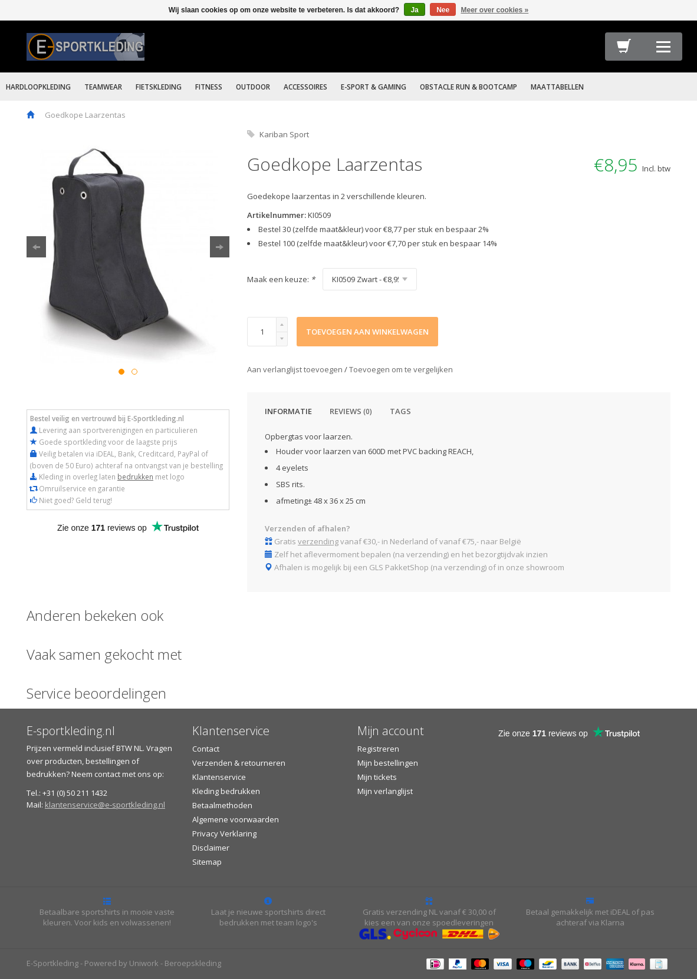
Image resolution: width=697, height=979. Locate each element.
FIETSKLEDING (159, 86)
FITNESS (208, 86)
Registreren (378, 748)
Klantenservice (219, 777)
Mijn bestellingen (387, 763)
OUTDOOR (253, 86)
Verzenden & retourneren (238, 763)
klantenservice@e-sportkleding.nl (105, 804)
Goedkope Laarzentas (85, 115)
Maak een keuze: (281, 279)
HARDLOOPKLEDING (38, 86)
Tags (400, 411)
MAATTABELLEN (557, 86)
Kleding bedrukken (226, 791)
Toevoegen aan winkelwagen (367, 331)
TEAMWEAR (103, 86)
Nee (442, 10)
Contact (205, 748)
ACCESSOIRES (305, 86)
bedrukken (135, 476)
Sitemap (207, 861)
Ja (414, 10)
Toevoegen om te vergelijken (401, 369)
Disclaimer (210, 847)
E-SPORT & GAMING (373, 86)
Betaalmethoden (222, 805)
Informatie (288, 411)
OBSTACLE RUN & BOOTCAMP (468, 86)
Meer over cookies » (495, 10)
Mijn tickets (377, 777)
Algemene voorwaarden (235, 819)
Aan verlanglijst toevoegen (295, 369)
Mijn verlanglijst (385, 791)
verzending (318, 541)
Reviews (351, 411)
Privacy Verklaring (224, 833)
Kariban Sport (284, 134)
